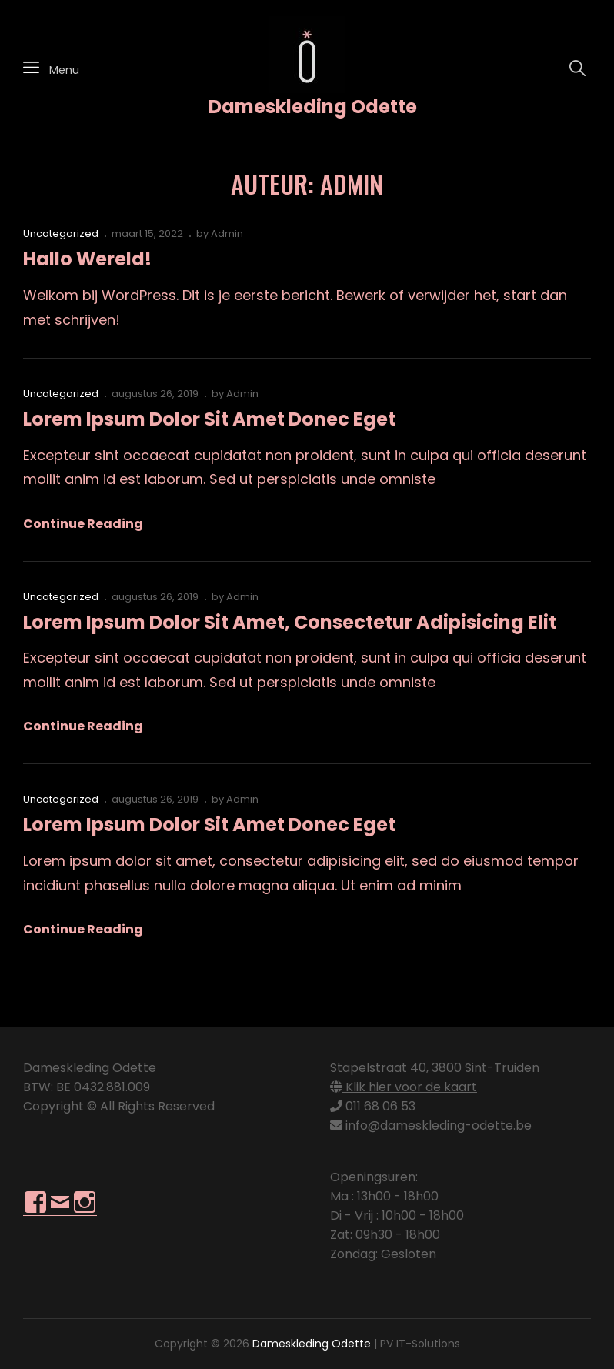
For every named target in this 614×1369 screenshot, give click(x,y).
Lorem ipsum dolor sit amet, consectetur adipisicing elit (289, 622)
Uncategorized (60, 233)
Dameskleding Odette (313, 106)
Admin (227, 233)
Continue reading (83, 524)
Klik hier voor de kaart (403, 1087)
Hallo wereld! (87, 259)
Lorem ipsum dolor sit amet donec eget (209, 419)
